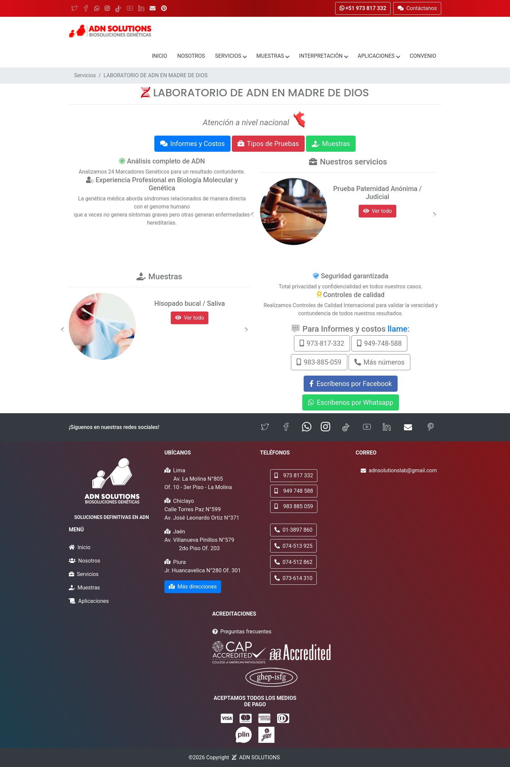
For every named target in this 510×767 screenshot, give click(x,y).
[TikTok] (118, 8)
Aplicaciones (379, 56)
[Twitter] (74, 8)
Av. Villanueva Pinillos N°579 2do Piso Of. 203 (199, 544)
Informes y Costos (192, 144)
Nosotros (191, 56)
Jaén (179, 531)
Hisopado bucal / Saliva (189, 303)
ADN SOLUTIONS (259, 757)
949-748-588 (379, 343)
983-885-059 (319, 362)
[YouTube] (130, 8)
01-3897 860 (293, 530)
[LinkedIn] (141, 8)
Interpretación (323, 56)
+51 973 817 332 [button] (363, 8)
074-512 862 (293, 562)
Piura (179, 562)
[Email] (152, 8)
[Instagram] (107, 8)
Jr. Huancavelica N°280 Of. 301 (202, 570)
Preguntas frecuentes (245, 631)
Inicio (159, 56)
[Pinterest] (163, 8)
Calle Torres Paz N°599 (192, 509)
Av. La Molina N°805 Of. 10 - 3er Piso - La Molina (198, 483)
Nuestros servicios (353, 161)
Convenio (423, 56)
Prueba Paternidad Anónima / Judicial (377, 193)
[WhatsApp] (97, 8)
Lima (179, 470)
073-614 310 (293, 578)
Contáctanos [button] (417, 8)
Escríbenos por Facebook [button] (350, 384)
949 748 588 (293, 491)
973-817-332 (322, 343)
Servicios (230, 56)
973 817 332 (293, 475)
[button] (252, 214)
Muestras (272, 56)
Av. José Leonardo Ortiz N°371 (202, 518)
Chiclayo (183, 501)
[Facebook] (86, 8)
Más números (379, 362)
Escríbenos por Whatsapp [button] (350, 402)
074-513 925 (293, 546)
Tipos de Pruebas (268, 144)
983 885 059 (293, 506)
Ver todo (377, 211)
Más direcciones (193, 586)
